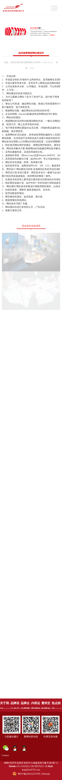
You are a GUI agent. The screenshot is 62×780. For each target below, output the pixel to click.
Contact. (5, 755)
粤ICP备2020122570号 (29, 774)
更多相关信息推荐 (31, 227)
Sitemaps (45, 774)
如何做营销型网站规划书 (31, 53)
